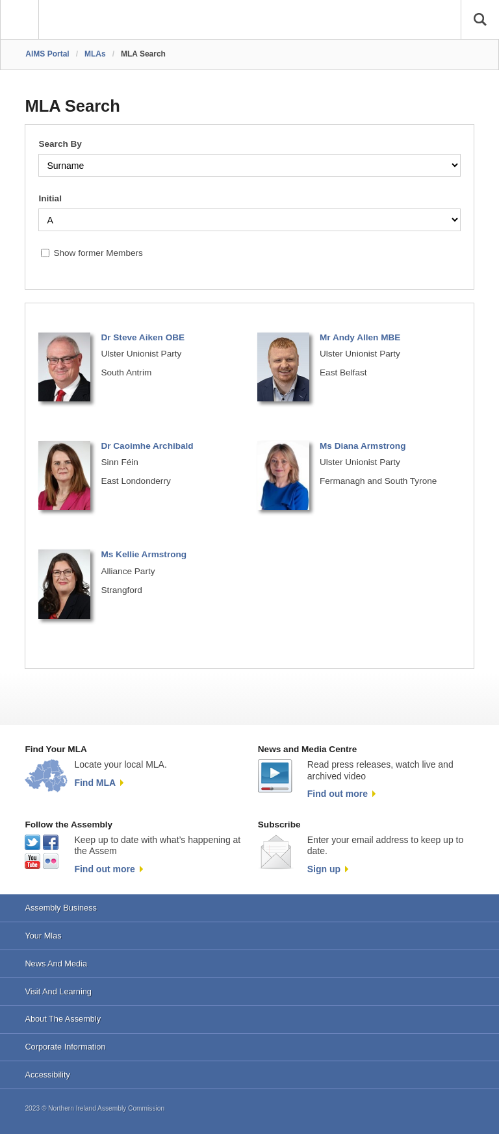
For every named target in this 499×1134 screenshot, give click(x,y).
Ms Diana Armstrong (362, 446)
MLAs (95, 53)
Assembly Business (61, 908)
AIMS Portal (47, 53)
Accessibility (47, 1074)
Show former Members (97, 253)
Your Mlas (43, 935)
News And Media (56, 963)
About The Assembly (63, 1019)
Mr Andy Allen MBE (360, 337)
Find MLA (95, 782)
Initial (50, 198)
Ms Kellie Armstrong (143, 554)
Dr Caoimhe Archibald (147, 446)
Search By (60, 144)
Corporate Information (65, 1047)
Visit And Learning (58, 991)
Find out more (337, 793)
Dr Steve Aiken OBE (143, 337)
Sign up (323, 869)
